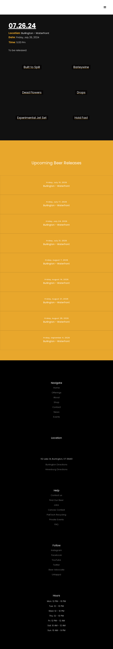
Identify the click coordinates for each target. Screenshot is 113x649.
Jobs (56, 505)
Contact (56, 407)
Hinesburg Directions (56, 469)
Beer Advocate (56, 569)
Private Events (56, 519)
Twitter (56, 564)
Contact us (56, 495)
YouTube (56, 560)
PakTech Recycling (56, 514)
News (56, 412)
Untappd (56, 574)
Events (56, 416)
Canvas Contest (56, 509)
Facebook (56, 555)
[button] (105, 7)
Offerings (56, 392)
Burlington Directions (56, 464)
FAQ (56, 524)
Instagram (56, 550)
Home (56, 387)
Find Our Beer (56, 500)
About (56, 397)
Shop (56, 402)
